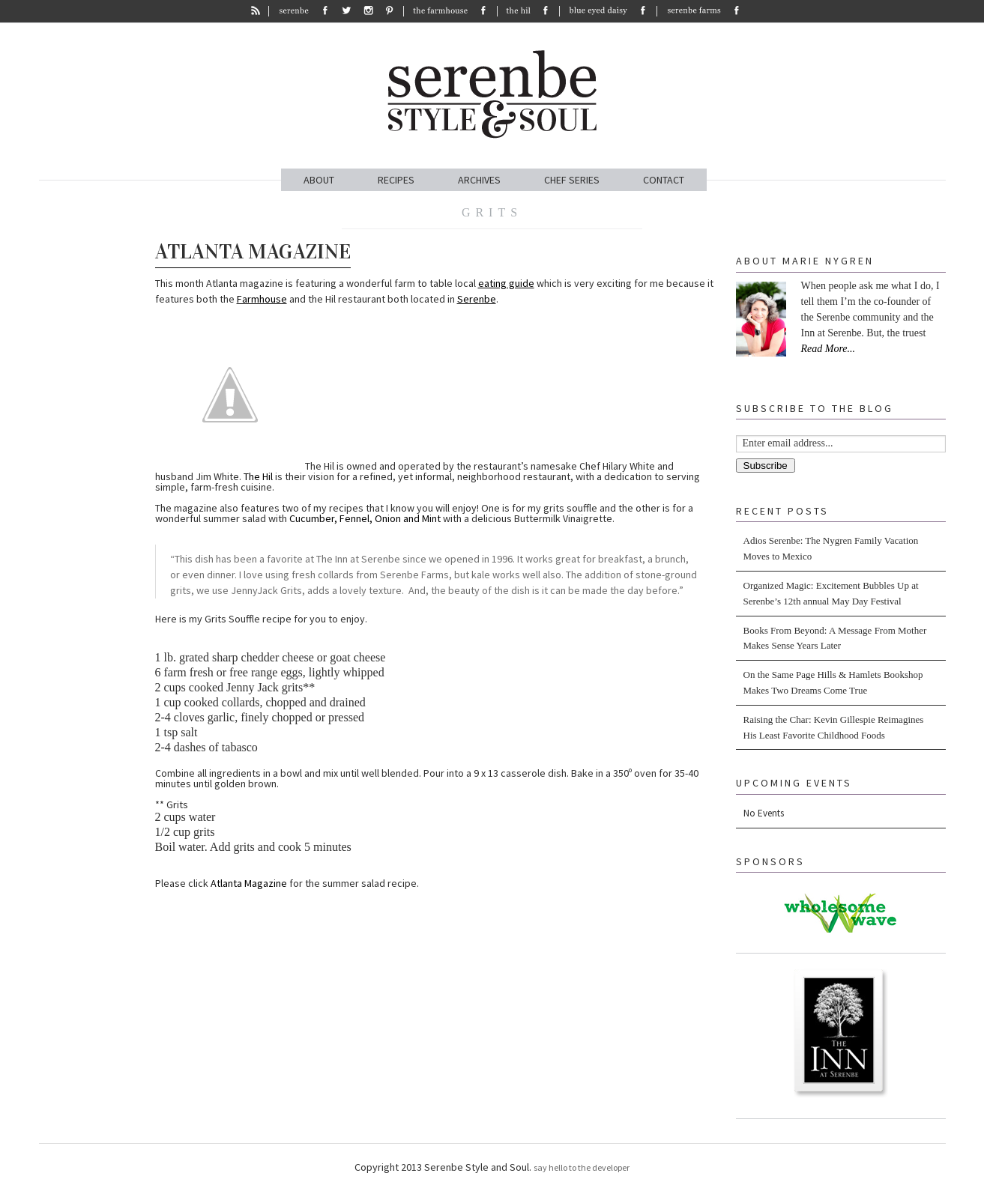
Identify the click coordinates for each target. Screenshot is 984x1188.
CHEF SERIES (572, 180)
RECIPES (396, 180)
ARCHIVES (479, 180)
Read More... (828, 348)
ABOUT (319, 180)
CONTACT (663, 180)
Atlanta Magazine (253, 251)
